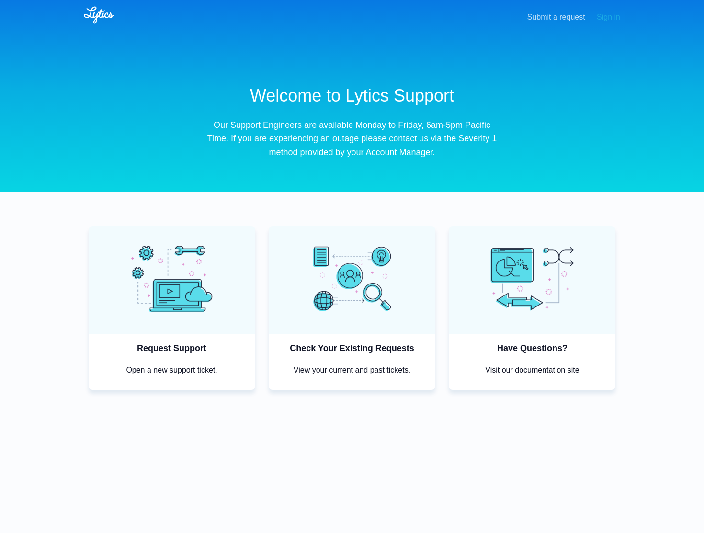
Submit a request (556, 17)
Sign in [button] (608, 17)
